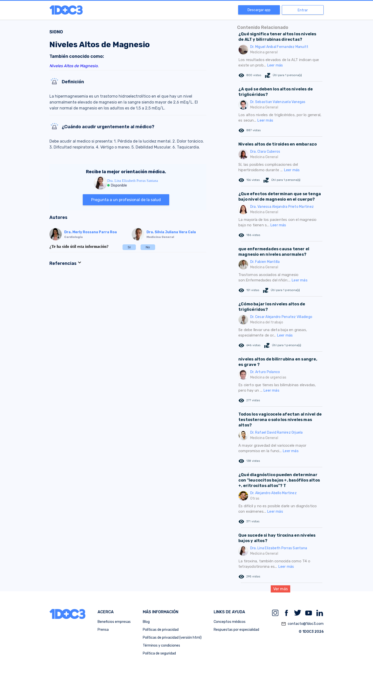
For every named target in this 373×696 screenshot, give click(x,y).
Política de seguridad (159, 653)
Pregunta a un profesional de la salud (126, 199)
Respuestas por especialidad (236, 630)
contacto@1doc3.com (302, 623)
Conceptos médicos (230, 622)
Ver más (280, 589)
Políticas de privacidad (161, 630)
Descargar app (259, 10)
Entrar (303, 10)
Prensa (103, 630)
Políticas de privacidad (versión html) (172, 637)
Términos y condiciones (161, 645)
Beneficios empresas (114, 622)
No (148, 247)
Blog (146, 622)
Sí (129, 247)
